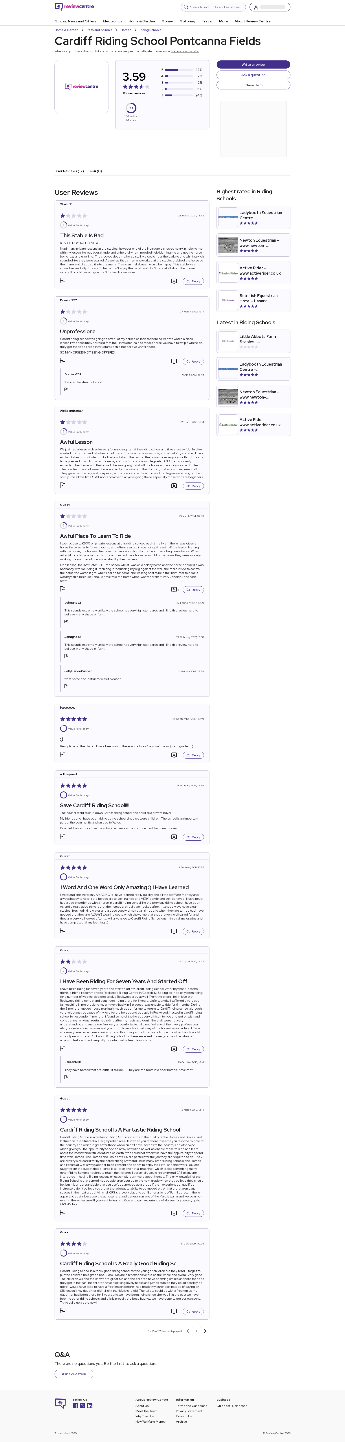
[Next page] (205, 1331)
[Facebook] (75, 1406)
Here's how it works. (185, 51)
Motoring (187, 21)
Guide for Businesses (232, 1406)
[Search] (216, 7)
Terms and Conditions (191, 1406)
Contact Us (184, 1416)
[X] (82, 1406)
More (223, 21)
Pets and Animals (99, 30)
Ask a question (253, 75)
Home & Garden (142, 21)
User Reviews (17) (69, 171)
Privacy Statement (189, 1411)
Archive (181, 1422)
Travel (207, 21)
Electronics (112, 21)
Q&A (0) (95, 171)
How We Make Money (150, 1422)
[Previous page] (188, 1331)
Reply (193, 281)
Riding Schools (150, 30)
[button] (62, 281)
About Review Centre (253, 21)
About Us (142, 1406)
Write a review (254, 64)
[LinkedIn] (89, 1406)
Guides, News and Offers (75, 21)
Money (167, 21)
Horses (126, 30)
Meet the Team (147, 1411)
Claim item (253, 85)
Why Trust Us (145, 1416)
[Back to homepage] (74, 7)
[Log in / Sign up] (270, 7)
